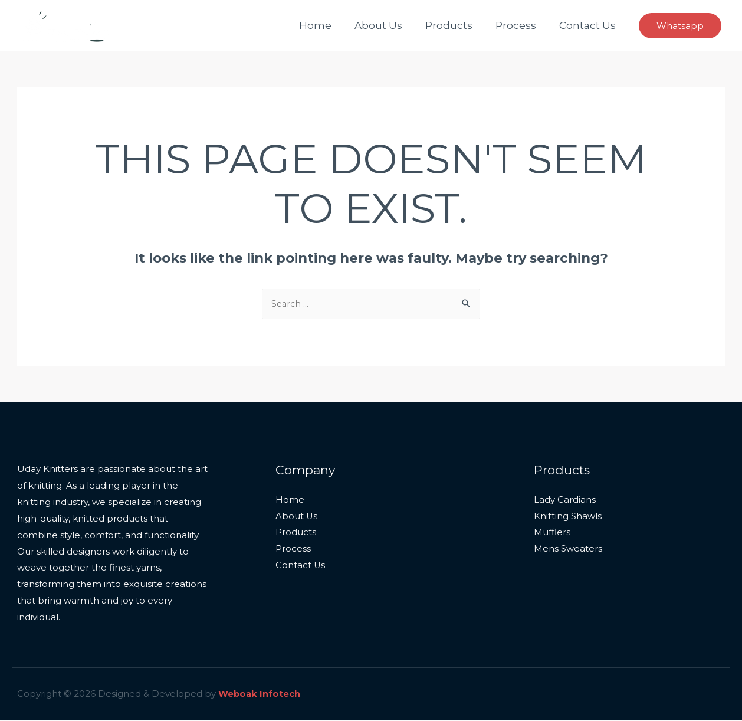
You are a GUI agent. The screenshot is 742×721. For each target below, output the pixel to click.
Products (456, 25)
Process (520, 25)
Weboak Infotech (259, 694)
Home (328, 25)
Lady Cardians (565, 500)
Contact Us (588, 25)
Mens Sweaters (568, 549)
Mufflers (552, 533)
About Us (388, 25)
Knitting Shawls (568, 517)
